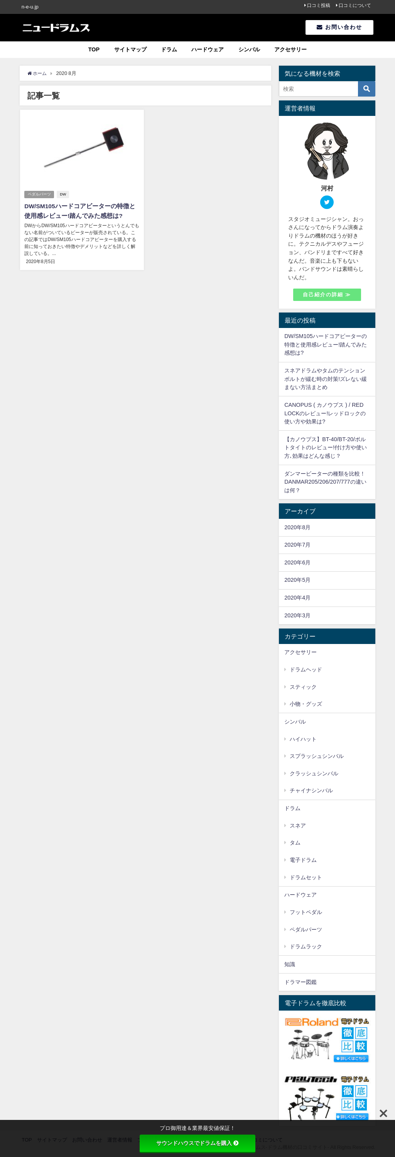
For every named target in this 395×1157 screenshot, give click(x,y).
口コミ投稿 (318, 5)
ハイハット (303, 739)
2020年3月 (297, 615)
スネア (298, 825)
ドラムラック (306, 946)
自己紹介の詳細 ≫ (327, 294)
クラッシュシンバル (314, 773)
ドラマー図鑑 (300, 982)
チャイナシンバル (311, 790)
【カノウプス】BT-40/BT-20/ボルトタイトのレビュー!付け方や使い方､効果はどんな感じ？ (325, 448)
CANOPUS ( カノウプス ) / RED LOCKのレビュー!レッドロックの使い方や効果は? (325, 413)
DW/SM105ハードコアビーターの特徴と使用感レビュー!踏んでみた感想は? (325, 344)
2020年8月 (297, 527)
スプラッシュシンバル (317, 756)
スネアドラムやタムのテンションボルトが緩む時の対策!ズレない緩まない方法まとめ (325, 379)
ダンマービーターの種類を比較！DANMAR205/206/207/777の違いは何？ (325, 482)
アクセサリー (290, 49)
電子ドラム (303, 860)
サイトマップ (130, 49)
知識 (289, 964)
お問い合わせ (339, 27)
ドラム (169, 49)
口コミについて (355, 5)
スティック (303, 687)
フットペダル (306, 912)
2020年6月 (297, 562)
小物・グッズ (306, 704)
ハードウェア (207, 49)
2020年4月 (297, 597)
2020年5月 (297, 580)
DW (64, 194)
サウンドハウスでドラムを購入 (197, 1143)
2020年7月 (297, 544)
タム (295, 842)
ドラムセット (306, 877)
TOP (94, 49)
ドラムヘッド (306, 669)
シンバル (249, 49)
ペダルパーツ (39, 194)
